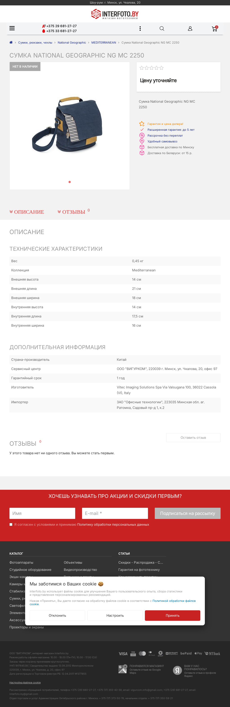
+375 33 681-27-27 (59, 31)
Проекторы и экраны (26, 627)
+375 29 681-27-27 (59, 26)
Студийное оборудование (30, 569)
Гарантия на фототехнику (139, 569)
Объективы (73, 562)
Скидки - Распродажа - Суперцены (142, 562)
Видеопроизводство (80, 569)
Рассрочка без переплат (165, 135)
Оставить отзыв (193, 437)
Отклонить (57, 615)
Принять (172, 615)
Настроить (115, 615)
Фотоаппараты (21, 562)
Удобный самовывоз (162, 141)
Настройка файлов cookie (25, 682)
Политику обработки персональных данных (113, 524)
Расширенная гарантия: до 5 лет (171, 129)
